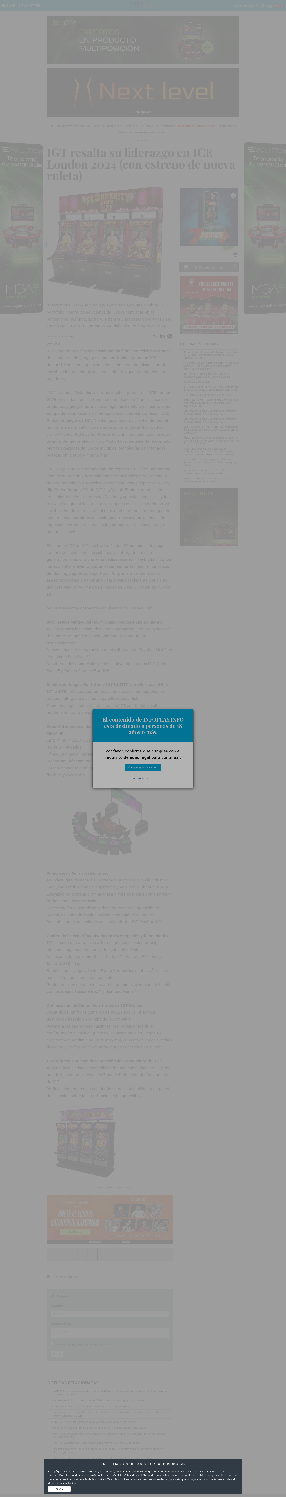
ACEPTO (59, 1488)
